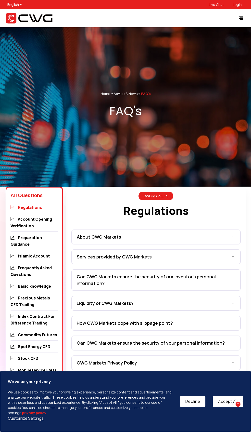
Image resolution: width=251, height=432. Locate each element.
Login (237, 4)
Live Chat (216, 4)
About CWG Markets (99, 237)
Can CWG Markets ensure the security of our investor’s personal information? (146, 280)
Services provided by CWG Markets (114, 257)
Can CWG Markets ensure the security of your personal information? (151, 343)
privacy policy (34, 412)
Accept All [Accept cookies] (228, 401)
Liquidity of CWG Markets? (105, 303)
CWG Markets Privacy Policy (107, 363)
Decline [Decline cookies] (192, 401)
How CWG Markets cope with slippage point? (125, 323)
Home (105, 93)
